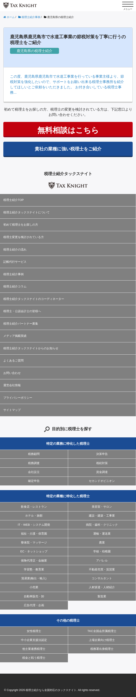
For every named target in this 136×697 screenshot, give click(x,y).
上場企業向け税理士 (102, 640)
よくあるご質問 (13, 360)
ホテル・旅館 (34, 515)
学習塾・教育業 (34, 569)
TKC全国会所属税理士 (101, 631)
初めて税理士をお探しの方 (20, 224)
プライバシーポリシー (17, 397)
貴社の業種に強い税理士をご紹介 (68, 148)
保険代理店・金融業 (34, 560)
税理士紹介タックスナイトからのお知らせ (30, 348)
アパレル (102, 560)
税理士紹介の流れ (14, 249)
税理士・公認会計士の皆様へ (22, 311)
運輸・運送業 (102, 533)
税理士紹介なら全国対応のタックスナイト (51, 690)
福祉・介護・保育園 (34, 533)
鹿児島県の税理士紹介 (34, 51)
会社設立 (34, 472)
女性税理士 (34, 631)
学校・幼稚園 (102, 551)
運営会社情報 (12, 385)
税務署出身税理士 (102, 649)
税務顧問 (34, 454)
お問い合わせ (12, 373)
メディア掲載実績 (14, 335)
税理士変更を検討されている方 (23, 237)
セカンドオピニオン (102, 481)
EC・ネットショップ (33, 551)
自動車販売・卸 (34, 596)
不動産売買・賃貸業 (102, 569)
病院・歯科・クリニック (102, 524)
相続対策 (102, 463)
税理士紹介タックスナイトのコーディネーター (33, 299)
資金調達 (102, 472)
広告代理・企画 (34, 605)
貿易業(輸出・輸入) (34, 578)
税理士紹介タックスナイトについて (26, 212)
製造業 (101, 596)
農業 (102, 542)
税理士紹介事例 (13, 274)
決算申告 (102, 454)
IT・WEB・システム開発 (34, 524)
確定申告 (34, 481)
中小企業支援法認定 (34, 640)
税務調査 (34, 463)
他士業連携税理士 (33, 649)
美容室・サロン (102, 506)
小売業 (34, 587)
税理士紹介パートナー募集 (20, 323)
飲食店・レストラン (34, 506)
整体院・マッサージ (34, 542)
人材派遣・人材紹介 (102, 587)
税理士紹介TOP (13, 200)
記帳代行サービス (14, 261)
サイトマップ (12, 410)
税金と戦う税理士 (33, 657)
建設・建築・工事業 (102, 515)
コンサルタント (102, 578)
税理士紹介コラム (14, 286)
